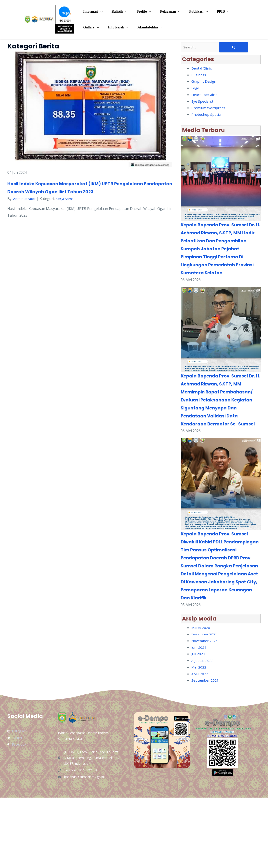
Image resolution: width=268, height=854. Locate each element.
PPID (211, 11)
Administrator (24, 198)
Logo (195, 88)
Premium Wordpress (208, 108)
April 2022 (199, 730)
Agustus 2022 (202, 716)
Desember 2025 (204, 690)
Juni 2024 (199, 703)
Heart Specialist (204, 95)
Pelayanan (162, 11)
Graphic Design (204, 81)
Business (198, 75)
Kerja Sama (65, 198)
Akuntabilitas (143, 27)
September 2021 (205, 736)
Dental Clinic (201, 68)
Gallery (88, 27)
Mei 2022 (198, 723)
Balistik (114, 11)
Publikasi (188, 11)
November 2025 (204, 697)
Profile (137, 11)
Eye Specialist (202, 101)
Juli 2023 (198, 710)
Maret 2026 (200, 684)
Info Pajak (113, 27)
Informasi (89, 11)
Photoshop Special (206, 114)
